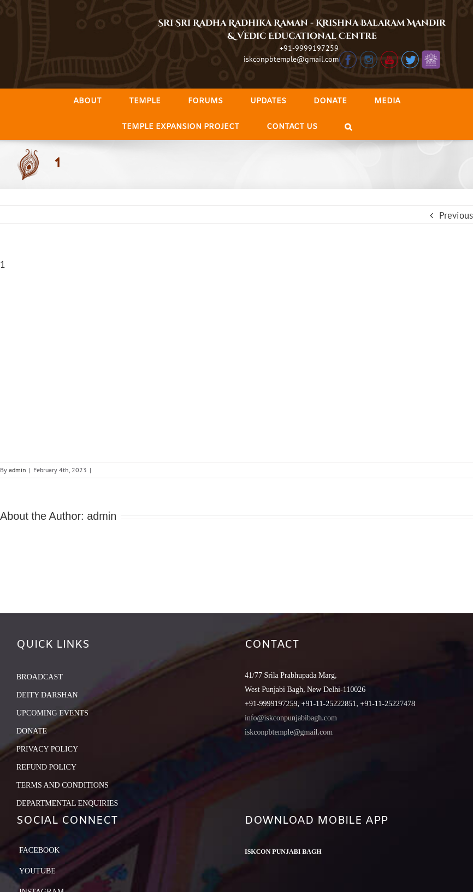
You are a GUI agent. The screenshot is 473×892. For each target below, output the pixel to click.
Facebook (39, 850)
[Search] (348, 127)
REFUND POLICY (46, 767)
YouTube (37, 871)
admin (17, 470)
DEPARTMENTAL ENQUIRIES (67, 803)
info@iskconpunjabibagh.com (291, 718)
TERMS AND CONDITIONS (62, 785)
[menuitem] (87, 101)
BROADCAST (39, 677)
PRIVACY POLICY (47, 749)
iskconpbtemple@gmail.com (291, 59)
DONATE (31, 731)
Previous (456, 215)
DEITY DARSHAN (47, 695)
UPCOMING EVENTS (52, 713)
